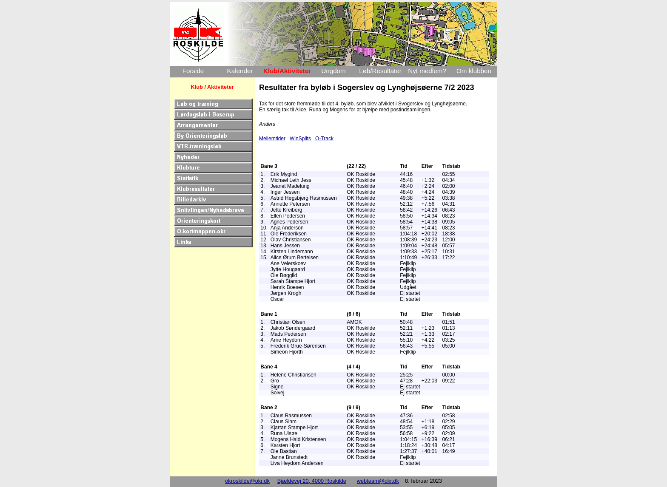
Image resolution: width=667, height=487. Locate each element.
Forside (193, 70)
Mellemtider (272, 139)
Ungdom (333, 70)
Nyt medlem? (427, 70)
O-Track (324, 139)
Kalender (240, 70)
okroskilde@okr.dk (247, 481)
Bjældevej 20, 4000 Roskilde (311, 481)
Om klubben (473, 70)
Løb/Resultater (380, 70)
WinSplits (300, 139)
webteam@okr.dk (378, 481)
